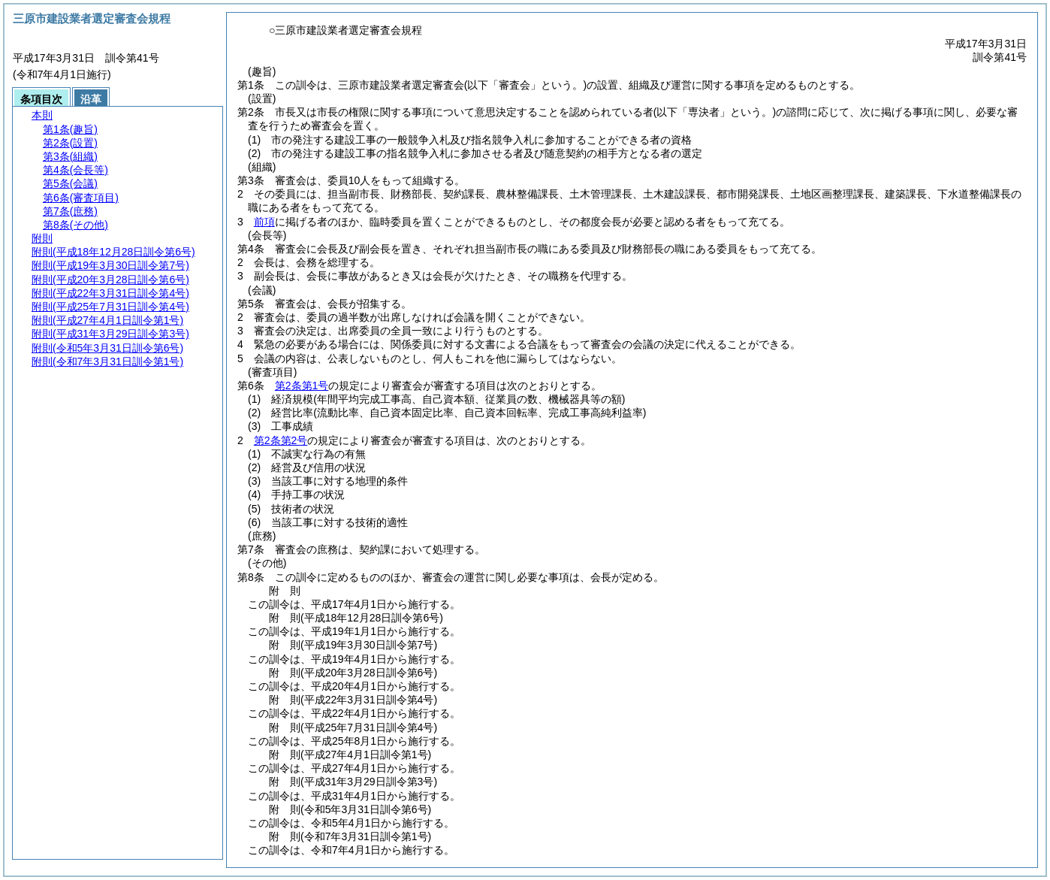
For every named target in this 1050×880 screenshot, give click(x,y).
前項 (264, 222)
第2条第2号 (281, 440)
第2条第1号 (302, 386)
